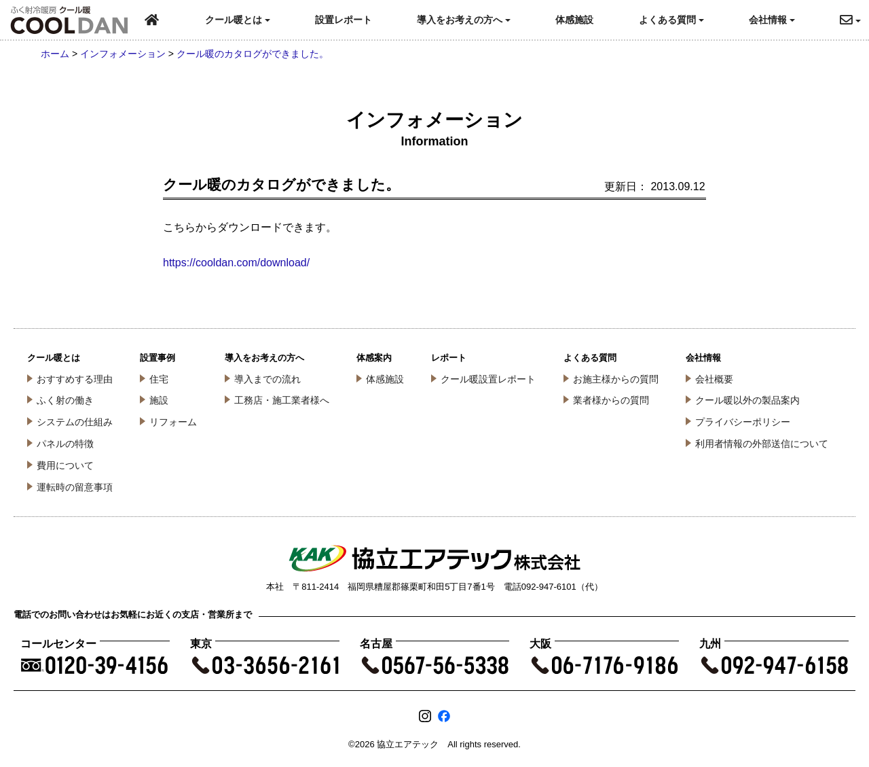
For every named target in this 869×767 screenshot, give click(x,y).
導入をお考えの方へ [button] (464, 19)
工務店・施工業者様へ (281, 400)
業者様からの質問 (611, 400)
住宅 (158, 379)
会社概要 (714, 379)
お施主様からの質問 (616, 379)
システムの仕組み (75, 421)
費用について (65, 465)
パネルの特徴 (65, 443)
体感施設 (574, 19)
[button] (854, 20)
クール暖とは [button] (237, 19)
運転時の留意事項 (75, 487)
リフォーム (173, 421)
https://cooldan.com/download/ (236, 262)
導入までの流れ (267, 379)
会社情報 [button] (772, 19)
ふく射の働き (65, 400)
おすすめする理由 (75, 379)
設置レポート (343, 19)
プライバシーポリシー (742, 421)
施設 (158, 400)
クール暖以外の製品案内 (747, 400)
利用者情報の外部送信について (761, 443)
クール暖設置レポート (488, 379)
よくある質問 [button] (671, 19)
